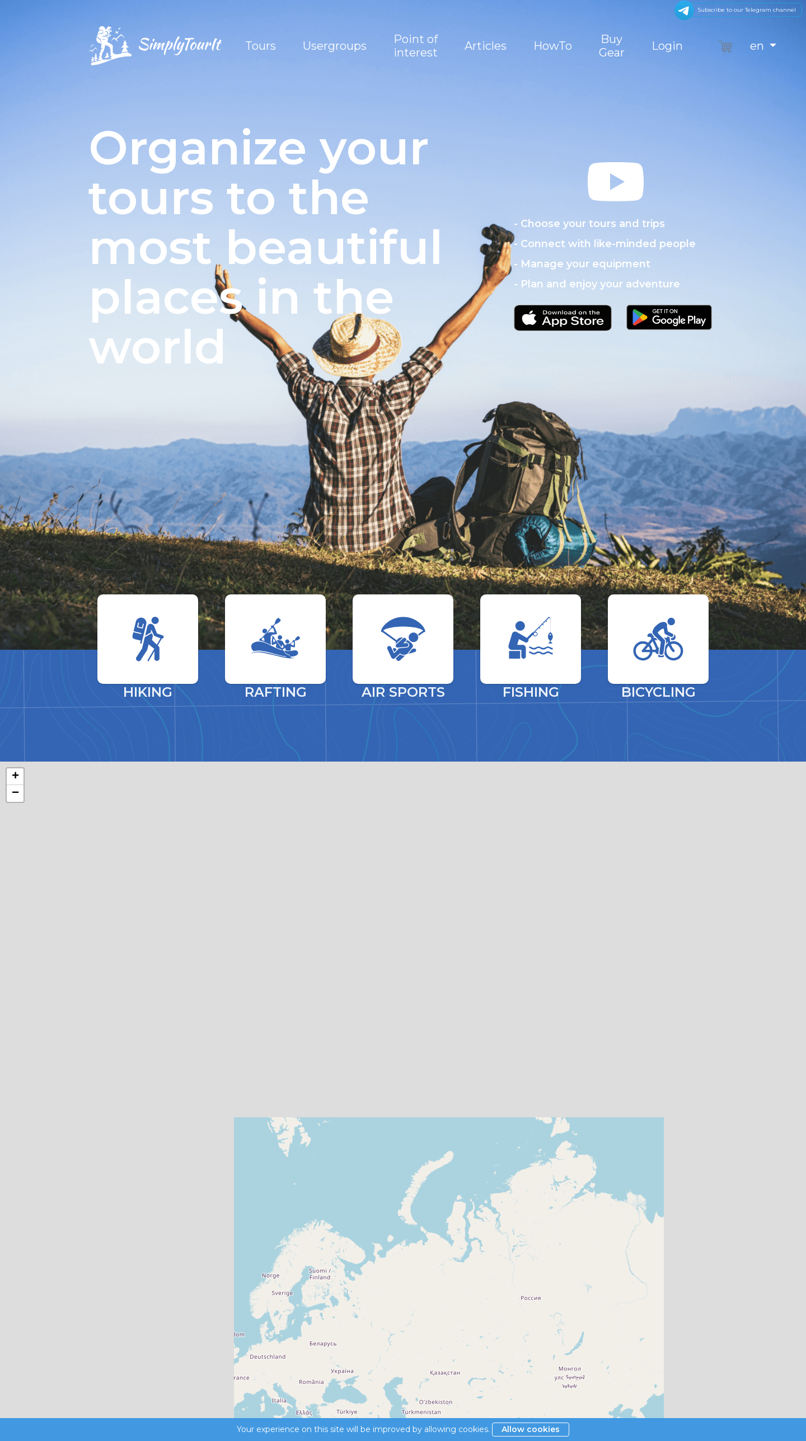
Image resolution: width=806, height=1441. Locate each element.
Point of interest (415, 45)
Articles (486, 46)
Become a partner (443, 1392)
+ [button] (15, 776)
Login (667, 46)
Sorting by (109, 1177)
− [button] (15, 793)
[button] (615, 250)
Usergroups (335, 46)
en (758, 46)
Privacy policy (434, 1376)
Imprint (422, 1359)
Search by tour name (396, 1177)
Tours (260, 46)
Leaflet (698, 1059)
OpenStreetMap (742, 1059)
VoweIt (640, 1395)
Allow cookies (531, 1429)
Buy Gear (612, 45)
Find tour (651, 1175)
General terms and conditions (464, 1343)
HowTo (552, 46)
